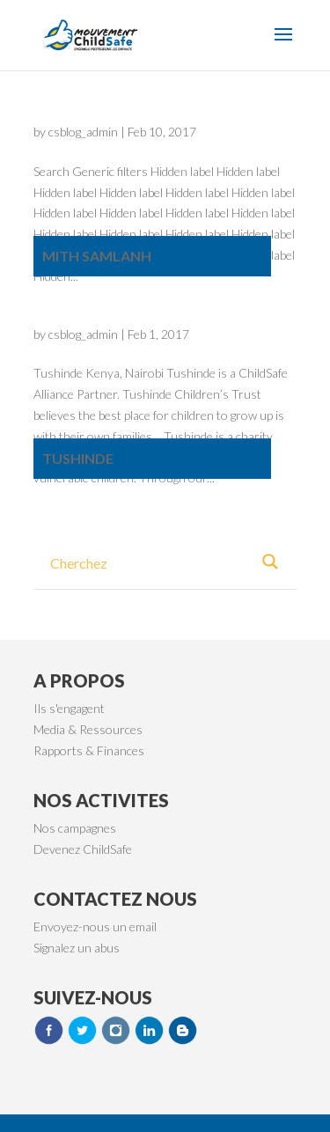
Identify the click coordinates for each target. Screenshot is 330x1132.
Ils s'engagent (69, 708)
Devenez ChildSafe (82, 849)
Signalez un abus (76, 947)
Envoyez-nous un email (95, 926)
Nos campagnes (74, 827)
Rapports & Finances (88, 750)
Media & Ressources (88, 729)
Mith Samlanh (96, 255)
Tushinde (78, 458)
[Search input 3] (146, 561)
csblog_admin (83, 131)
